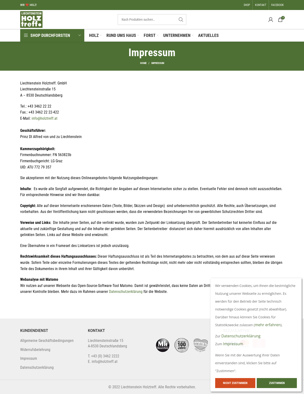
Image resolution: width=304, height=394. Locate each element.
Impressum (28, 358)
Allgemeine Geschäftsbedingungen (47, 340)
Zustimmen (277, 383)
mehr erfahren (267, 324)
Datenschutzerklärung (126, 291)
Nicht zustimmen (235, 383)
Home (143, 63)
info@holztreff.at (44, 118)
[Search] (152, 19)
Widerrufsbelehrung (35, 349)
